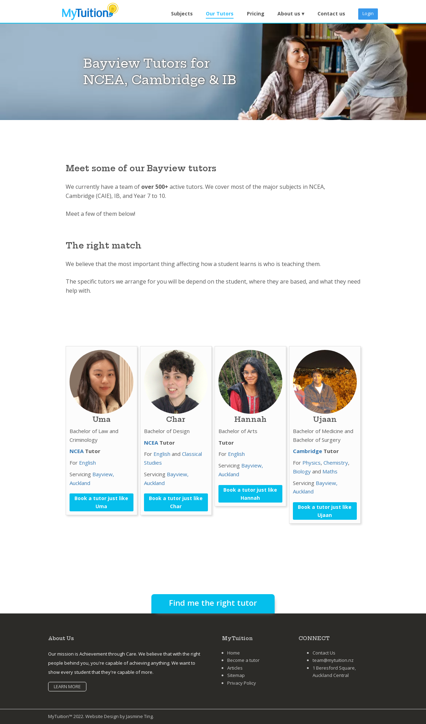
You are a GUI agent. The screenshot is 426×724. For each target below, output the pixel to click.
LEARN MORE (67, 686)
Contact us (331, 13)
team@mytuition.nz (333, 660)
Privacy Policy (241, 683)
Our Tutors (220, 13)
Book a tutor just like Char (176, 502)
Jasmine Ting (139, 716)
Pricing (255, 13)
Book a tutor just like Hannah (250, 493)
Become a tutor (243, 660)
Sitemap (236, 675)
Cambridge (307, 450)
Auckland (80, 482)
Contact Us (324, 653)
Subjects (182, 13)
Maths (329, 471)
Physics (311, 462)
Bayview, (103, 474)
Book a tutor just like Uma (101, 502)
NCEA (77, 450)
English (87, 462)
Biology (302, 471)
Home (233, 653)
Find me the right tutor (213, 602)
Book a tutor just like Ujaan (325, 511)
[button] (290, 13)
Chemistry (335, 462)
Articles (235, 668)
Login (368, 13)
